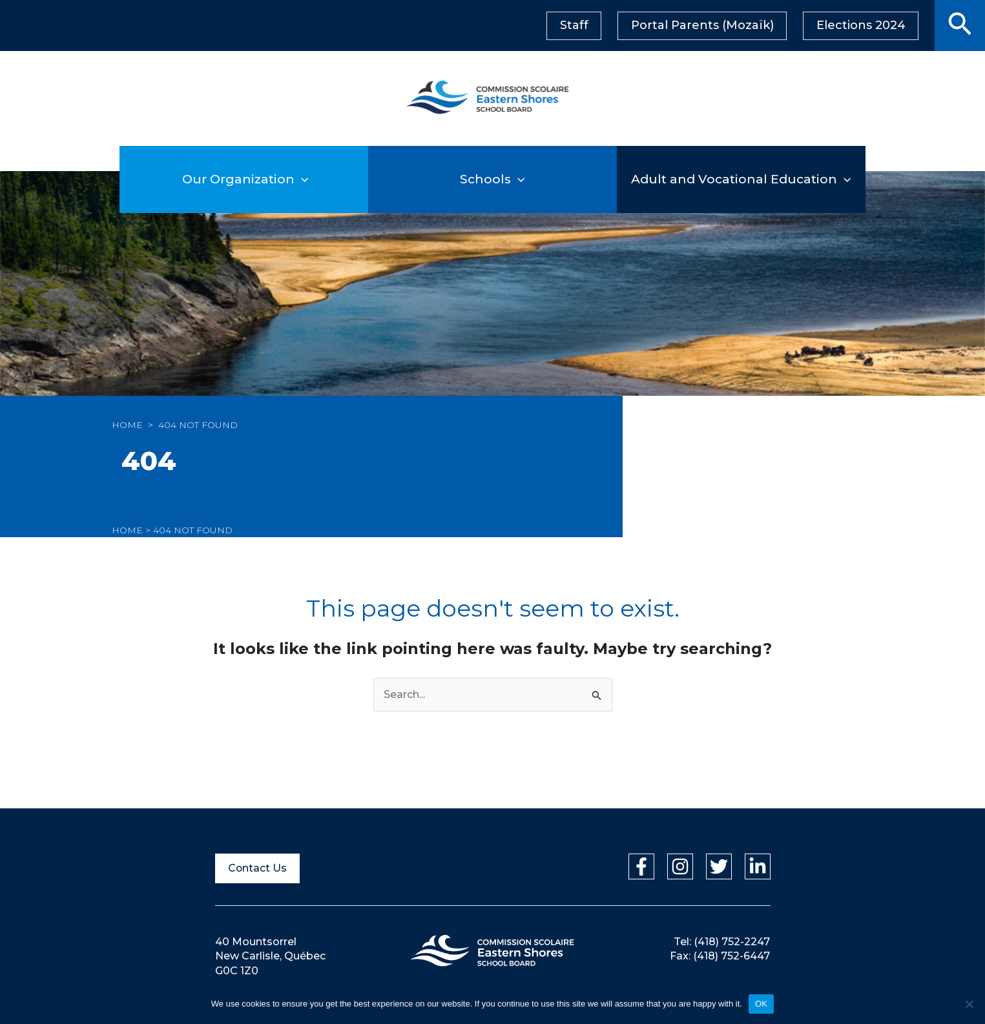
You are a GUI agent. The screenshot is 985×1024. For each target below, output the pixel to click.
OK (761, 1004)
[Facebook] (641, 866)
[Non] (968, 1004)
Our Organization (244, 179)
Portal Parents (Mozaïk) (705, 25)
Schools (492, 179)
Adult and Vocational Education (742, 179)
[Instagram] (680, 866)
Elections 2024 (861, 25)
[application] (326, 179)
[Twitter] (719, 866)
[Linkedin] (758, 866)
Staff (579, 25)
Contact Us (257, 868)
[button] (960, 25)
